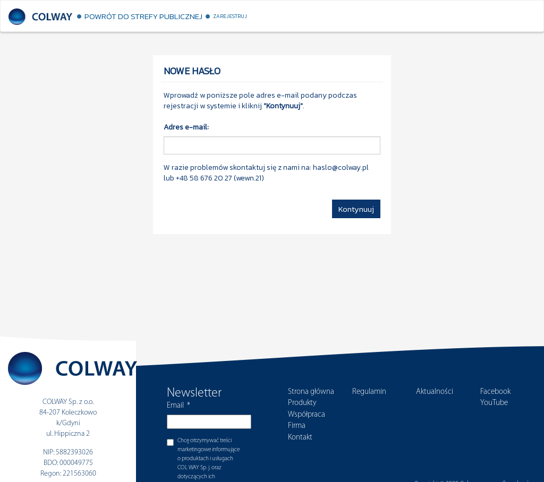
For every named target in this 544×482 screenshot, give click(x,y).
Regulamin (369, 392)
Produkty (302, 403)
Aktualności (434, 392)
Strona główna (311, 392)
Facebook (495, 392)
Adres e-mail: (186, 127)
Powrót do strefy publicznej (143, 16)
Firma (296, 426)
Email (178, 406)
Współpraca (306, 415)
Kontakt (300, 438)
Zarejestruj (230, 16)
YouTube (494, 403)
